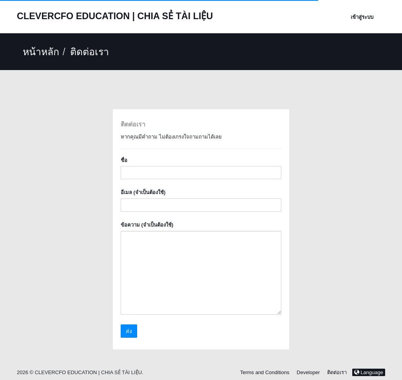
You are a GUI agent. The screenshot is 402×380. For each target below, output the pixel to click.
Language (368, 372)
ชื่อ (124, 160)
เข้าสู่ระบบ (362, 17)
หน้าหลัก (41, 51)
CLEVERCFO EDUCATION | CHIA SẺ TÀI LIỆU (115, 16)
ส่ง (129, 331)
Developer (308, 372)
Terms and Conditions (265, 372)
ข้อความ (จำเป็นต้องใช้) (147, 225)
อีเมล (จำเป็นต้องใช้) (143, 192)
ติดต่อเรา (337, 372)
